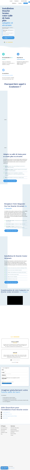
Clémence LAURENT (15, 341)
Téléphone (4, 375)
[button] (15, 412)
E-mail (3, 372)
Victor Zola (15, 352)
